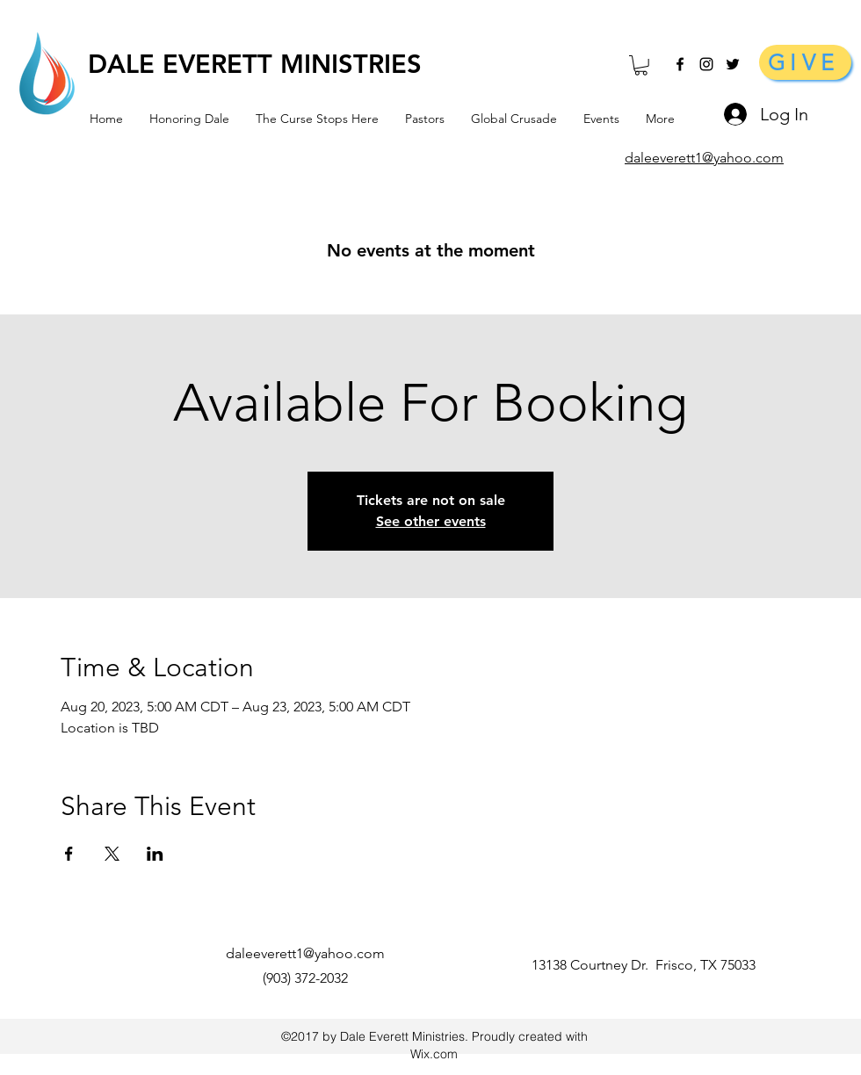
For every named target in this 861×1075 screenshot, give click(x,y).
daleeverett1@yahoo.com (305, 953)
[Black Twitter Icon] (733, 64)
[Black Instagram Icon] (706, 64)
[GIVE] (805, 62)
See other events (431, 521)
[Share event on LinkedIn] (155, 854)
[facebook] (680, 64)
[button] (641, 65)
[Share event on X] (112, 854)
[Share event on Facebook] (69, 854)
